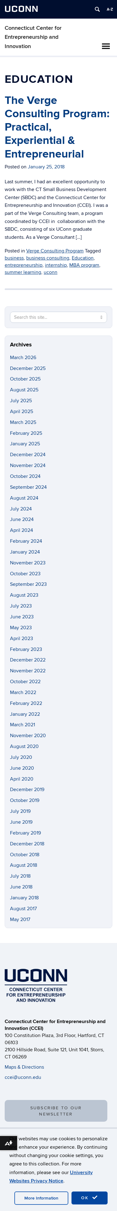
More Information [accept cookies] (41, 1198)
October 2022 (25, 682)
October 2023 (25, 574)
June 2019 (21, 822)
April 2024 (21, 530)
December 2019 (27, 789)
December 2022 (28, 660)
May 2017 (20, 919)
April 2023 (21, 638)
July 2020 (21, 757)
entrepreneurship (23, 265)
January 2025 (25, 444)
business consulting (47, 258)
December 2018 (27, 844)
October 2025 (25, 379)
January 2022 (25, 714)
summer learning (23, 272)
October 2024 (25, 476)
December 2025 (28, 368)
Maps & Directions (24, 1067)
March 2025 (23, 422)
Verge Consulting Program (55, 251)
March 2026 (23, 357)
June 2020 (22, 768)
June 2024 (22, 519)
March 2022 (23, 692)
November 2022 (28, 671)
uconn (50, 272)
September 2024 (28, 487)
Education (83, 258)
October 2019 (24, 800)
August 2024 (24, 498)
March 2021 (22, 725)
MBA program (84, 265)
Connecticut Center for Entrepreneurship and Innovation (33, 37)
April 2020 (21, 779)
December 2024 (28, 455)
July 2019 (20, 811)
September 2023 (28, 584)
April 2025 (21, 411)
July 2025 (21, 401)
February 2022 (26, 703)
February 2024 (26, 541)
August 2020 (24, 746)
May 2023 (21, 628)
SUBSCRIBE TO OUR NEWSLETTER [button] (56, 1111)
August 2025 (24, 390)
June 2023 (22, 617)
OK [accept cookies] (89, 1197)
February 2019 (25, 833)
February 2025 (26, 433)
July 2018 (20, 876)
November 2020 (28, 735)
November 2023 (28, 563)
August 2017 (23, 909)
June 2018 (21, 887)
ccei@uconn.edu (23, 1077)
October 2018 (24, 855)
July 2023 (21, 606)
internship (56, 265)
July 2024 (21, 509)
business (14, 258)
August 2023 (24, 595)
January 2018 (24, 898)
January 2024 (25, 552)
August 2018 (23, 865)
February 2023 (26, 649)
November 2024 (28, 465)
